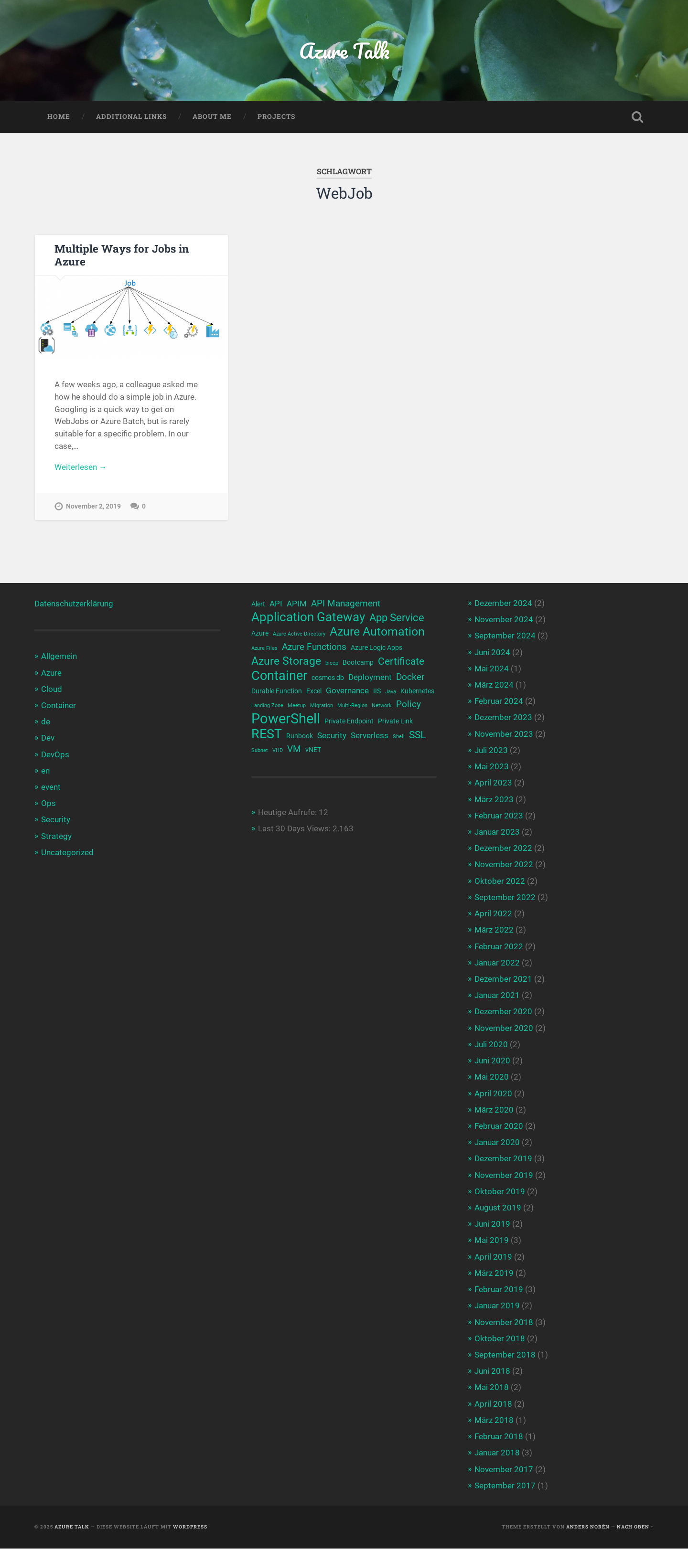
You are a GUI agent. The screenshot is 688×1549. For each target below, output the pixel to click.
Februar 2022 (498, 946)
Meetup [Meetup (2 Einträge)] (297, 706)
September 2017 (505, 1485)
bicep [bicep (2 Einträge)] (331, 663)
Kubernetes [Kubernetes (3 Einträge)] (417, 692)
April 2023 (493, 783)
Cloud (51, 689)
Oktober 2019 (499, 1191)
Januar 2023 (497, 832)
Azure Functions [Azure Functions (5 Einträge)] (314, 647)
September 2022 (505, 897)
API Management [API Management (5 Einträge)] (345, 604)
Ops (48, 803)
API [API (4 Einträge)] (275, 604)
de (45, 722)
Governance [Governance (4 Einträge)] (347, 691)
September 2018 (505, 1355)
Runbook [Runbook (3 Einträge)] (299, 737)
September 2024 (505, 636)
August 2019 (497, 1208)
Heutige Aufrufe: (288, 813)
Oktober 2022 (499, 881)
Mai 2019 (491, 1240)
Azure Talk (344, 50)
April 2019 (493, 1257)
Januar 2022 (497, 962)
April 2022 (493, 914)
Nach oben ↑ (635, 1527)
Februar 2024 (498, 701)
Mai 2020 (491, 1077)
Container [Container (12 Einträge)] (279, 676)
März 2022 (494, 930)
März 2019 (494, 1273)
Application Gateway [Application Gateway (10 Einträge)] (308, 617)
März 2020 (494, 1109)
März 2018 (494, 1420)
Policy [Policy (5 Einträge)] (408, 705)
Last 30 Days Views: (295, 830)
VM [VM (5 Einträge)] (294, 750)
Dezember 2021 (503, 979)
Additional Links (131, 116)
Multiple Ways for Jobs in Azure (121, 255)
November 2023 (503, 734)
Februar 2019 (498, 1289)
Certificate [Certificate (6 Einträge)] (401, 662)
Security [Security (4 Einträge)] (331, 736)
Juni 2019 (492, 1224)
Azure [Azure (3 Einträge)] (260, 633)
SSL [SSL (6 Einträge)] (417, 736)
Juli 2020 (491, 1044)
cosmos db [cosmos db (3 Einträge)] (328, 678)
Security (55, 820)
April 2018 (493, 1404)
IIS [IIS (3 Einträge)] (377, 692)
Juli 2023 (491, 750)
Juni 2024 (492, 652)
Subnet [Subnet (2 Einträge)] (259, 751)
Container (58, 706)
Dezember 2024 (503, 603)
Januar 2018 (497, 1453)
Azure (51, 673)
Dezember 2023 (503, 717)
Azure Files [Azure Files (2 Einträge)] (264, 649)
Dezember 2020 (503, 1012)
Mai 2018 (491, 1387)
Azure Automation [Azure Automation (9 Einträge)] (377, 632)
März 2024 (494, 685)
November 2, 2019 (93, 507)
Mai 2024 (491, 668)
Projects (276, 116)
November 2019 (503, 1175)
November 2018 (503, 1322)
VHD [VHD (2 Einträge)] (277, 751)
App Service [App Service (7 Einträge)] (396, 618)
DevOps (55, 754)
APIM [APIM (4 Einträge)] (297, 604)
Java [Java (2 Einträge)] (390, 693)
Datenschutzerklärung (73, 604)
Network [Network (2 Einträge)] (382, 706)
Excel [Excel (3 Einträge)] (314, 692)
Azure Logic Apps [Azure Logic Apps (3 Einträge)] (376, 648)
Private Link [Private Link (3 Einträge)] (395, 721)
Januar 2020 (497, 1142)
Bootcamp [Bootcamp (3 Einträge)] (358, 663)
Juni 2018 (492, 1371)
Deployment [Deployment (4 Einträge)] (370, 677)
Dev (47, 738)
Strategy (56, 836)
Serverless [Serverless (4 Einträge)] (369, 736)
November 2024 (503, 620)
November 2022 (503, 865)
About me (212, 116)
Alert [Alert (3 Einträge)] (258, 604)
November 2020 (503, 1028)
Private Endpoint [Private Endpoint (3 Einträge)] (349, 721)
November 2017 (503, 1469)
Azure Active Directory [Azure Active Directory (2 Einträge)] (299, 634)
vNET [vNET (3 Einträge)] (313, 750)
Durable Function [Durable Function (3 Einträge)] (276, 692)
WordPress (190, 1527)
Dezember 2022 (503, 848)
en (45, 770)
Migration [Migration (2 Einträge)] (321, 706)
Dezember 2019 (503, 1159)
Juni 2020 (492, 1061)
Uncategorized (67, 852)
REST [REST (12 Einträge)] (266, 735)
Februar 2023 (498, 815)
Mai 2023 (491, 767)
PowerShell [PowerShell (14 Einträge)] (285, 719)
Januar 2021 (497, 995)
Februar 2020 (498, 1126)
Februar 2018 (498, 1437)
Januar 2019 (497, 1306)
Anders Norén (588, 1527)
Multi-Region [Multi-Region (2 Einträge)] (352, 706)
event (51, 787)
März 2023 (494, 799)
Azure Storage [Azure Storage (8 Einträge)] (286, 661)
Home (58, 116)
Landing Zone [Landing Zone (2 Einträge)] (267, 706)
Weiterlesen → (80, 467)
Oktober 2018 (499, 1338)
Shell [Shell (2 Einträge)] (399, 737)
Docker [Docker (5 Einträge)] (410, 677)
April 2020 (493, 1093)
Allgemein (59, 656)
